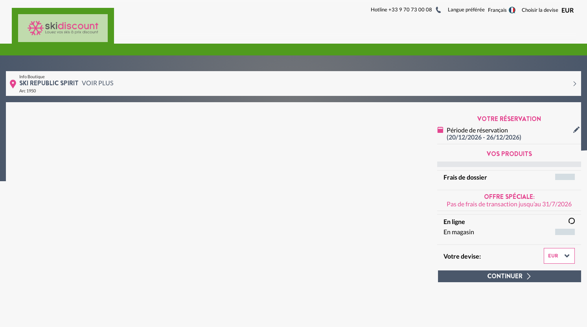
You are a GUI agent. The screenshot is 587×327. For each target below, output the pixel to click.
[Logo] (63, 23)
